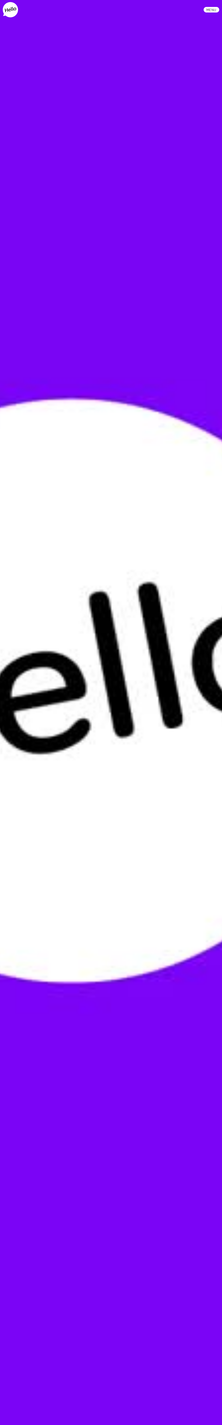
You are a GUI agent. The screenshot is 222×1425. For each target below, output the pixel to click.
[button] (211, 9)
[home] (10, 10)
